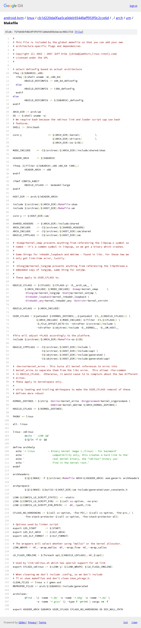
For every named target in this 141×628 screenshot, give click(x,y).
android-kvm (14, 18)
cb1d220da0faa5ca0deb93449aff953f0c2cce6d (73, 18)
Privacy (32, 622)
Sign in (133, 6)
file (79, 31)
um (128, 18)
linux (30, 18)
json (134, 622)
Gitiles (22, 622)
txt (125, 622)
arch (119, 18)
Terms (42, 622)
